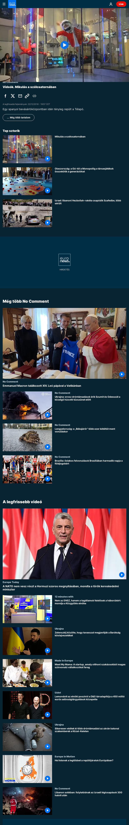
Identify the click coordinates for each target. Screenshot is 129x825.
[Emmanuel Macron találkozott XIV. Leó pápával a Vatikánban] (64, 385)
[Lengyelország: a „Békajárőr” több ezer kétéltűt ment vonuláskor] (90, 439)
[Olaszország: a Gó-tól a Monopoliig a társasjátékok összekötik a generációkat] (90, 181)
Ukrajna (59, 628)
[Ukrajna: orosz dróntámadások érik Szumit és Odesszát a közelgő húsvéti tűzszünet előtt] (90, 407)
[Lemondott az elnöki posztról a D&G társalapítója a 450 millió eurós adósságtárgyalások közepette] (90, 707)
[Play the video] (64, 45)
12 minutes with (64, 596)
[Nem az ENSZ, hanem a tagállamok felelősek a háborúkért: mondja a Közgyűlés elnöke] (90, 611)
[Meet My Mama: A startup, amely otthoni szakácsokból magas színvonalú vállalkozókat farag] (90, 675)
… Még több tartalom (18, 117)
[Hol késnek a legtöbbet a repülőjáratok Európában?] (90, 771)
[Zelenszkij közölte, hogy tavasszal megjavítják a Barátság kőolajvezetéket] (90, 643)
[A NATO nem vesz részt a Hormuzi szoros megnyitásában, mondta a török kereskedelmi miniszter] (64, 588)
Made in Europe (64, 660)
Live (121, 4)
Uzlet (58, 692)
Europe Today (11, 582)
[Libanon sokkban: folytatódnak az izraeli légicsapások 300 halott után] (90, 803)
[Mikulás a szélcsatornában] (90, 149)
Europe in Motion (65, 756)
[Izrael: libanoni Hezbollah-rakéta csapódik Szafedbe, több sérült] (90, 213)
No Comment (10, 381)
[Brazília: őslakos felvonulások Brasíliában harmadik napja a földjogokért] (90, 471)
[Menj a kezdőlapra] (12, 4)
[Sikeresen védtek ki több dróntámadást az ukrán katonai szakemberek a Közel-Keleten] (90, 739)
